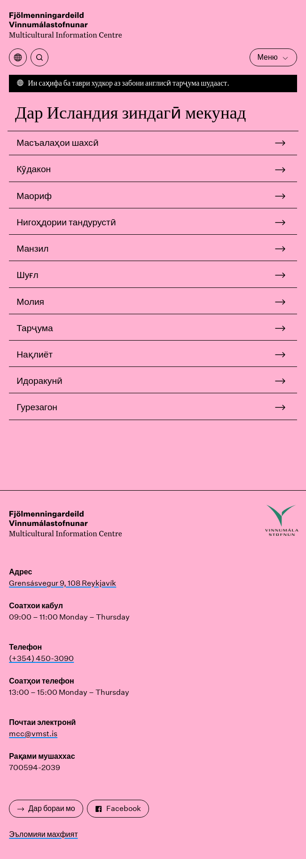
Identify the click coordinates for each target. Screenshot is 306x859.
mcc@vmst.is (33, 733)
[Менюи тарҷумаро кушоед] (18, 57)
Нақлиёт (34, 354)
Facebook (118, 808)
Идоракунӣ (39, 380)
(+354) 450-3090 (41, 658)
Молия (30, 301)
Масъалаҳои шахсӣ (57, 142)
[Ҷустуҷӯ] (39, 57)
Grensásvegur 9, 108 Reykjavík (62, 583)
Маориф (34, 195)
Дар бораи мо (46, 808)
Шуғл (27, 274)
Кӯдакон (33, 169)
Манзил (32, 248)
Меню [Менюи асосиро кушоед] (273, 57)
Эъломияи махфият (43, 834)
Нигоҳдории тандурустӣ (66, 222)
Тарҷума (34, 328)
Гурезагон (36, 407)
